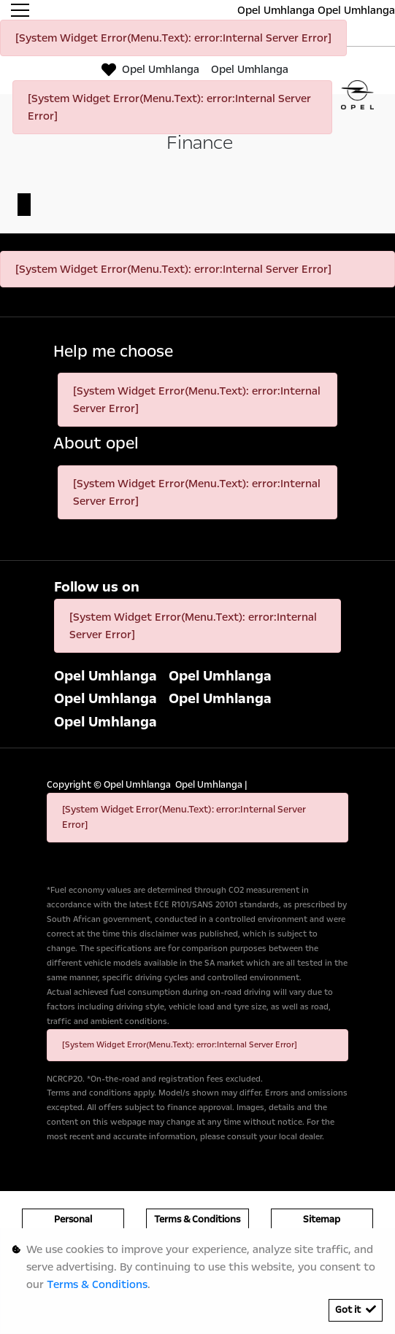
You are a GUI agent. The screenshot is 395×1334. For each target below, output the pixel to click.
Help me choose (113, 351)
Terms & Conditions (197, 1219)
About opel (96, 443)
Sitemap (321, 1219)
